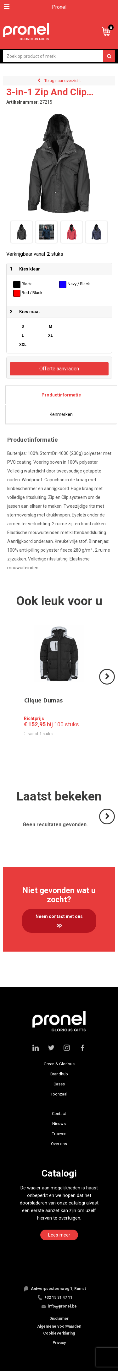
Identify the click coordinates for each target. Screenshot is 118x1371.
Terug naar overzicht (62, 80)
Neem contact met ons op (59, 921)
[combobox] (59, 56)
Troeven (59, 1133)
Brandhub (59, 1074)
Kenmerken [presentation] (61, 414)
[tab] (61, 394)
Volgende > (107, 684)
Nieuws (59, 1123)
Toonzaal (59, 1094)
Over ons (59, 1143)
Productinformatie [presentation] (61, 394)
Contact (59, 1113)
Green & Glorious (59, 1064)
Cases (59, 1084)
